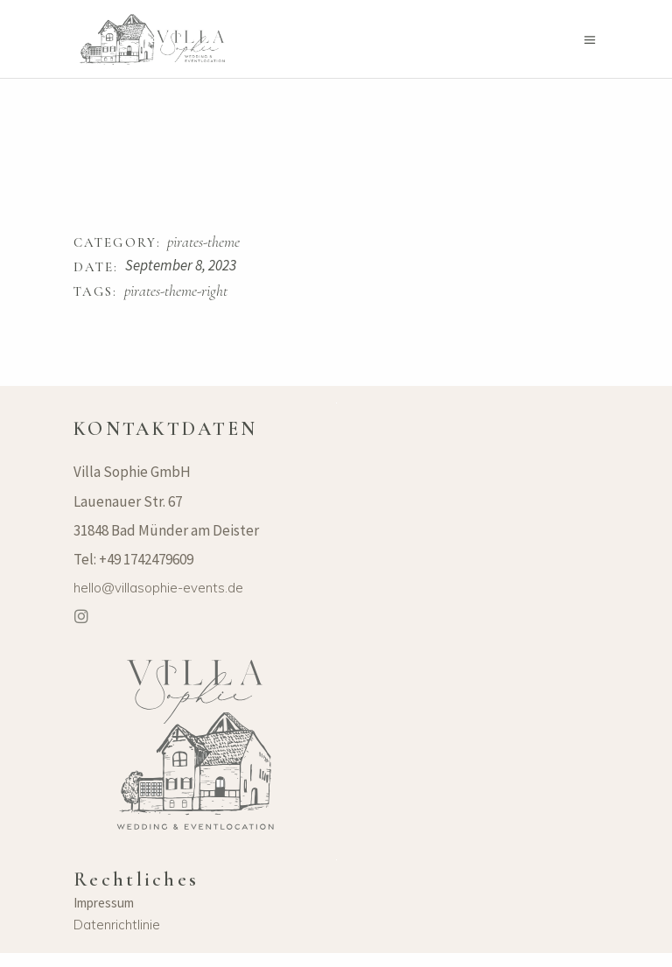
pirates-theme (203, 242)
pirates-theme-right (176, 291)
